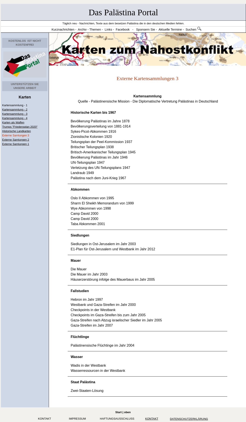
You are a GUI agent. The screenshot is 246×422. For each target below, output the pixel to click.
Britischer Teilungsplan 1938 (92, 147)
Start (118, 412)
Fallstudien (80, 291)
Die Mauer (79, 269)
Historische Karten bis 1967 (93, 112)
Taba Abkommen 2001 (88, 224)
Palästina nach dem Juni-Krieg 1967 (98, 178)
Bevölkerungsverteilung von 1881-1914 (101, 126)
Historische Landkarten (16, 131)
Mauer (76, 260)
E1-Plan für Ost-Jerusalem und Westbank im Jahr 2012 (113, 249)
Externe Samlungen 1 (15, 144)
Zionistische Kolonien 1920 (91, 137)
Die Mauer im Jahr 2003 (89, 274)
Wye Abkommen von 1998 (91, 208)
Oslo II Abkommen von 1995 (92, 198)
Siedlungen (80, 235)
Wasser (77, 357)
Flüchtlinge (80, 337)
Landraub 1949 (82, 173)
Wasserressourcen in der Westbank (98, 370)
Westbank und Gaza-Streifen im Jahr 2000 (103, 305)
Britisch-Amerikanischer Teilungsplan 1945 (103, 152)
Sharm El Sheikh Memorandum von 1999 (102, 203)
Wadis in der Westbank (88, 365)
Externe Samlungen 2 (15, 139)
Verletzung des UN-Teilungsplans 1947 (100, 168)
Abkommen (80, 189)
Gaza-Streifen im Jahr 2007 (92, 325)
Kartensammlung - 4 (14, 118)
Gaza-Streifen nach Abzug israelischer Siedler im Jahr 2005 (116, 320)
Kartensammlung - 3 (14, 113)
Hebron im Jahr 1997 (87, 299)
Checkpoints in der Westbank (93, 310)
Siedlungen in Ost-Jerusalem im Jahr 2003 (103, 244)
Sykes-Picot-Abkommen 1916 (93, 131)
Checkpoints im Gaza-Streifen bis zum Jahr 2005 (108, 315)
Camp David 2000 (84, 213)
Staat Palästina (83, 382)
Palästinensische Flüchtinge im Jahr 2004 (102, 345)
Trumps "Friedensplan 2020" (20, 126)
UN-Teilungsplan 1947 (88, 162)
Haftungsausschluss (117, 418)
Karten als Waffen (13, 122)
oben (127, 412)
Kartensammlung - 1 (14, 105)
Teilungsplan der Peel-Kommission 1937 (101, 142)
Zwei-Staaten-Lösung (87, 390)
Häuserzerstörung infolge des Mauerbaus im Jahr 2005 (113, 279)
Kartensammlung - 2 (14, 109)
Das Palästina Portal (123, 12)
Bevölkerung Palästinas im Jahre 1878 (100, 121)
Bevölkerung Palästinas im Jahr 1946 (99, 157)
